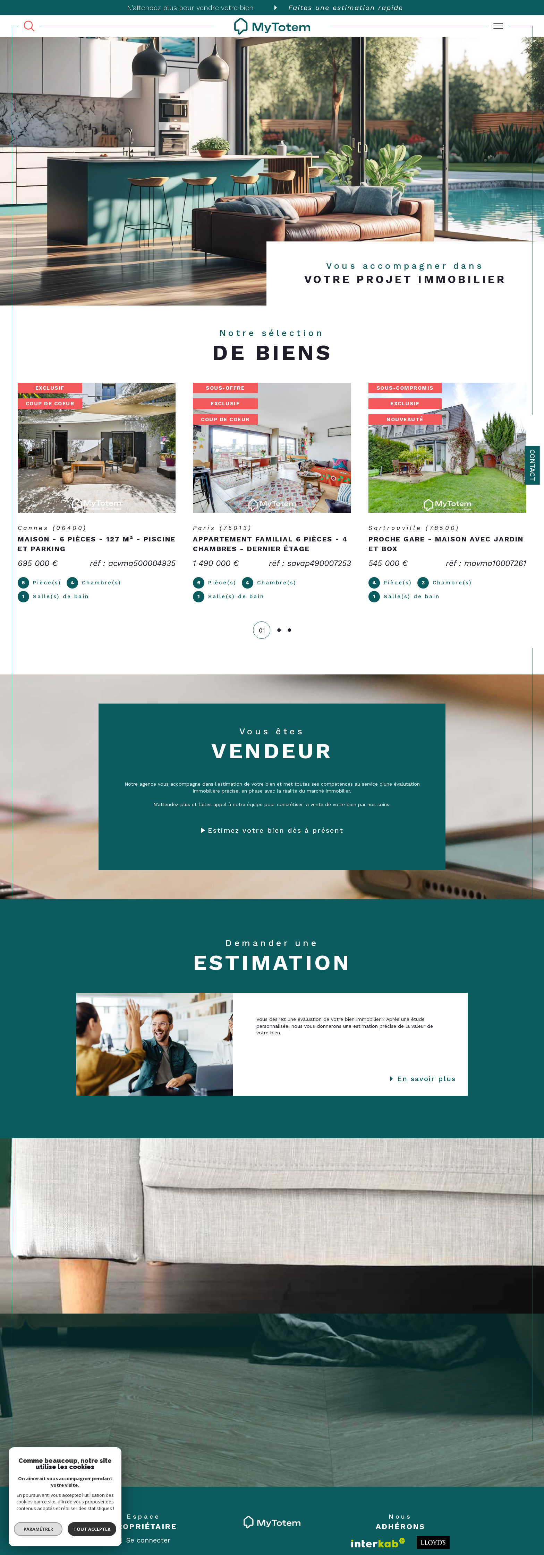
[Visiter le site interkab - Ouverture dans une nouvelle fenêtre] (378, 1542)
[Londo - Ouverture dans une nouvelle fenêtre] (433, 1542)
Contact (532, 465)
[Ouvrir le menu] (498, 26)
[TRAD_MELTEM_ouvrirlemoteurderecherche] (29, 26)
